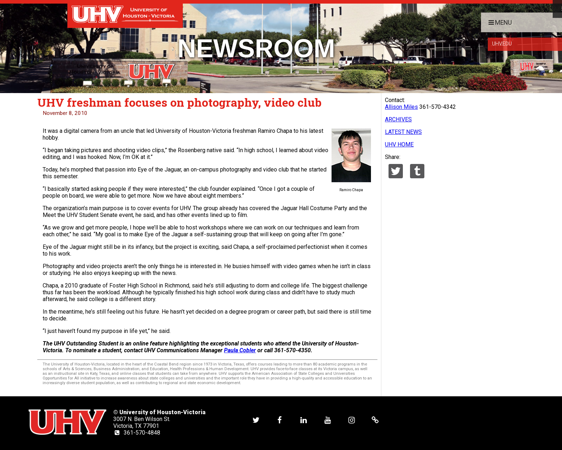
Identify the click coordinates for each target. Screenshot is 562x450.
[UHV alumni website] (375, 419)
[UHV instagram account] (351, 419)
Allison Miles (401, 106)
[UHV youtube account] (327, 419)
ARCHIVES (398, 119)
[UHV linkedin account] (303, 419)
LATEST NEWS (403, 132)
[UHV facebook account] (279, 419)
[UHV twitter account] (256, 419)
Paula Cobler (240, 350)
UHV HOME (399, 144)
